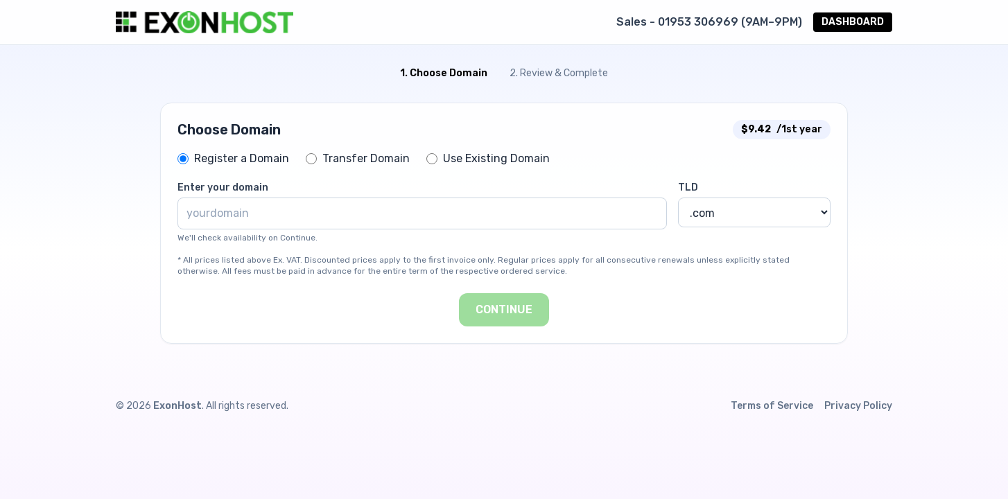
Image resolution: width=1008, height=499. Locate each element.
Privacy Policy (858, 406)
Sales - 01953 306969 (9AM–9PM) (709, 21)
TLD (688, 187)
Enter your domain (222, 187)
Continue (504, 309)
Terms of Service (772, 406)
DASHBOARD (853, 22)
